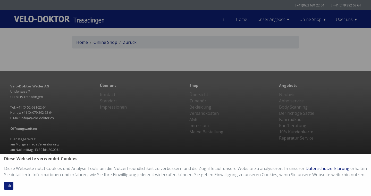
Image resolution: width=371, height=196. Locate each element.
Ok (8, 185)
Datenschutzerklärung (327, 168)
